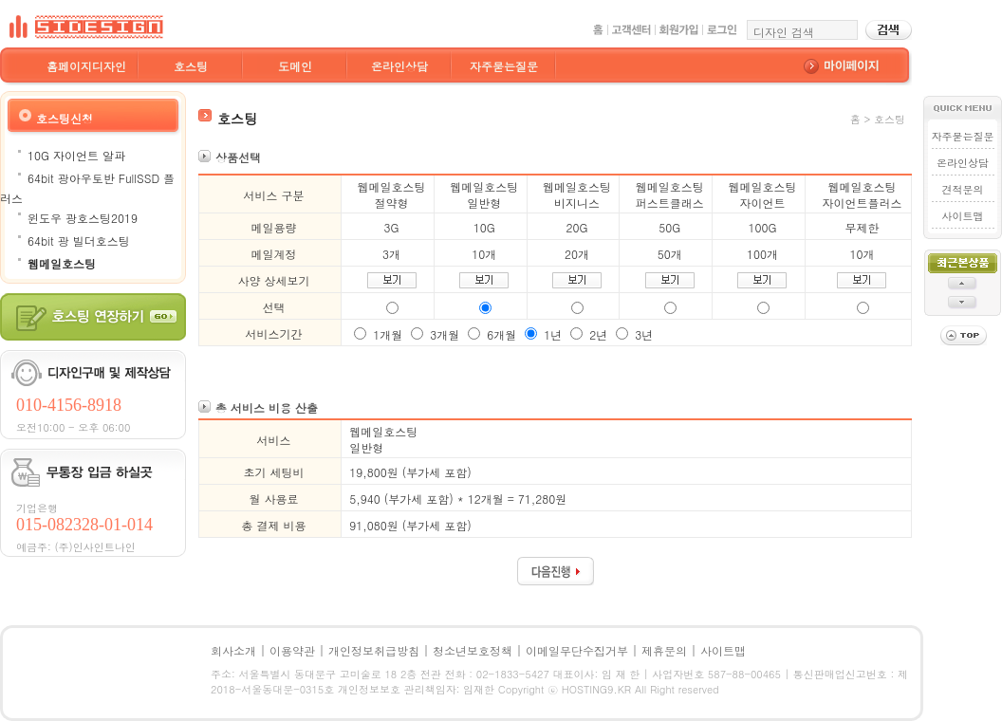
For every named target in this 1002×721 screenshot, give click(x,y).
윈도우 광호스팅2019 (83, 218)
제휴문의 (664, 650)
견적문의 (963, 189)
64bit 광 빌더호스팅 (79, 240)
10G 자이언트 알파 (76, 155)
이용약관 (292, 650)
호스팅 (191, 66)
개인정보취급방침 (373, 650)
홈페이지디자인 (86, 66)
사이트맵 (963, 216)
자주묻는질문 (504, 66)
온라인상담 (399, 66)
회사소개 (233, 650)
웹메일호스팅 (62, 263)
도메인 (295, 66)
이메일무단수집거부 (577, 650)
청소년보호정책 (472, 650)
